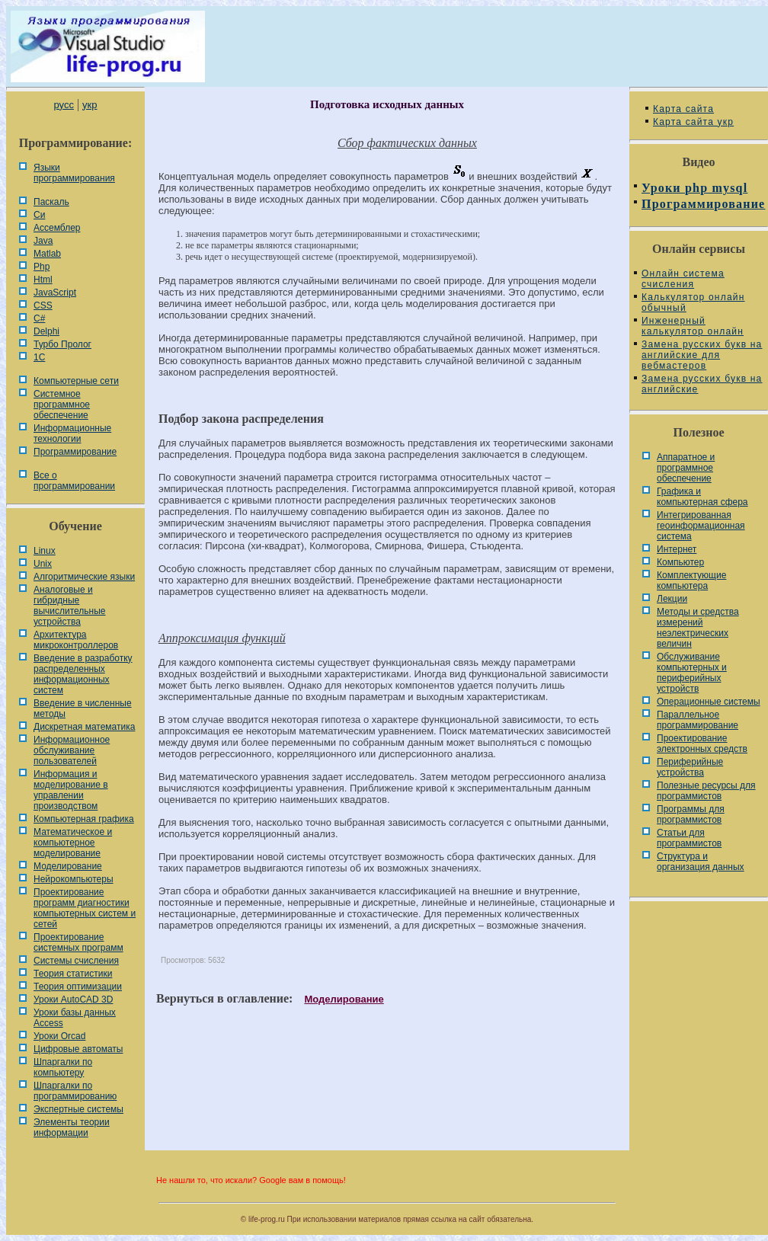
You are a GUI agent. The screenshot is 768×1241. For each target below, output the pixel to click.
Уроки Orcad (59, 1036)
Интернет (676, 549)
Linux (45, 550)
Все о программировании (74, 480)
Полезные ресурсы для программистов (706, 790)
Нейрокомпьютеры (74, 879)
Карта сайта (683, 109)
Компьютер (680, 562)
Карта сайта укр (693, 122)
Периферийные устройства (690, 767)
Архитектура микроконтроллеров (76, 640)
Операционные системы (708, 701)
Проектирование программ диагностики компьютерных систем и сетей (85, 908)
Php (42, 266)
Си (39, 214)
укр (89, 104)
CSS (43, 305)
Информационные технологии (72, 433)
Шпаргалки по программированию (75, 1091)
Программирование (75, 451)
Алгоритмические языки (84, 576)
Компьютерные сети (76, 381)
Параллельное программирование (697, 720)
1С (39, 357)
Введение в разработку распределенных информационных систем (83, 674)
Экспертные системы (78, 1109)
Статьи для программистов (689, 838)
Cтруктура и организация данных (700, 861)
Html (43, 279)
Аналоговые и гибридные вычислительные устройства (69, 605)
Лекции (672, 598)
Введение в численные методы (83, 708)
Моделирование (68, 866)
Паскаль (51, 202)
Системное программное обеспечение (62, 405)
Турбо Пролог (62, 344)
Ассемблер (57, 227)
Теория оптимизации (78, 986)
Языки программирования (74, 173)
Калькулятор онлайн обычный (693, 302)
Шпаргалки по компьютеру (63, 1067)
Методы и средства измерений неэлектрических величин (698, 627)
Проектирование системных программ (78, 942)
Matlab (47, 253)
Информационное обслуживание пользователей (72, 750)
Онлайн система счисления (683, 278)
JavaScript (55, 292)
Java (43, 240)
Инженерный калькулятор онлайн (693, 326)
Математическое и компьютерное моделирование (73, 843)
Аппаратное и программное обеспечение (686, 468)
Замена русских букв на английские (702, 384)
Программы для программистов (691, 814)
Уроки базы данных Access (75, 1017)
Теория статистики (73, 973)
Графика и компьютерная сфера (702, 496)
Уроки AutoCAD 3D (73, 999)
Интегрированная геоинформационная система (701, 526)
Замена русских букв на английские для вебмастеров (702, 355)
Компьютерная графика (84, 819)
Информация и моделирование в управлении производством (71, 790)
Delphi (46, 331)
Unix (43, 563)
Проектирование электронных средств (702, 743)
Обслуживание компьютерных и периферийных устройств (692, 672)
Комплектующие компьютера (691, 580)
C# (39, 318)
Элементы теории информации (72, 1127)
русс (63, 104)
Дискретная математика (84, 726)
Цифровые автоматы (78, 1049)
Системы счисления (76, 960)
